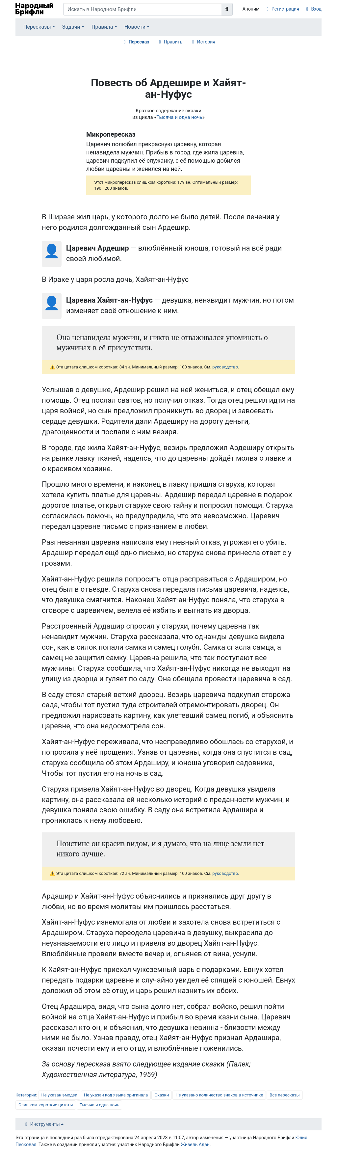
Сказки (161, 1095)
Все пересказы (284, 1095)
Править (173, 41)
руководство (225, 366)
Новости (134, 27)
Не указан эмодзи (59, 1095)
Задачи (71, 27)
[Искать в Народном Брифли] (142, 9)
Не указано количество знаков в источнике (219, 1095)
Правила (102, 27)
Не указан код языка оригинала (116, 1095)
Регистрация (285, 9)
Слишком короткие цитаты (45, 1104)
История (206, 41)
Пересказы (37, 27)
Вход (316, 9)
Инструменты (45, 1124)
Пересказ (139, 41)
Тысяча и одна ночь (179, 117)
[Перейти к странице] (227, 9)
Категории (25, 1095)
